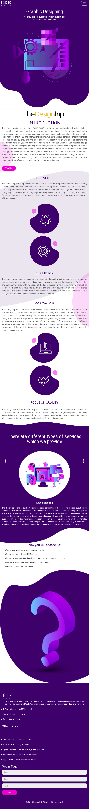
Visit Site (8, 168)
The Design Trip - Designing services (18, 739)
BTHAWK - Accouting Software (16, 744)
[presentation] (5, 460)
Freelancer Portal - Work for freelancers (20, 754)
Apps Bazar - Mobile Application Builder (19, 760)
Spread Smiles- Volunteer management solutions (24, 749)
